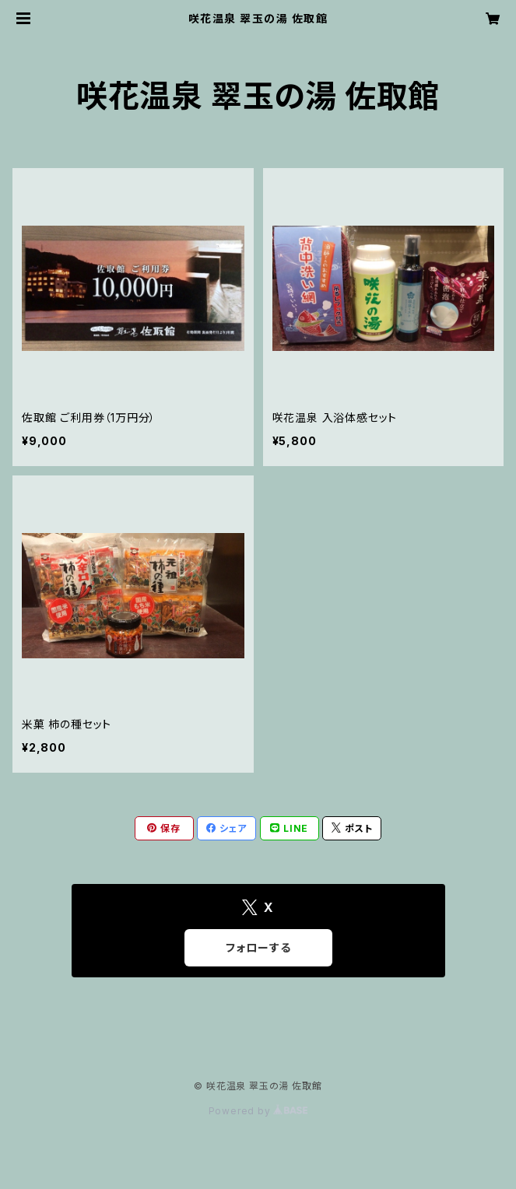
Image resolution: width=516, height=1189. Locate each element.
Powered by (258, 1111)
